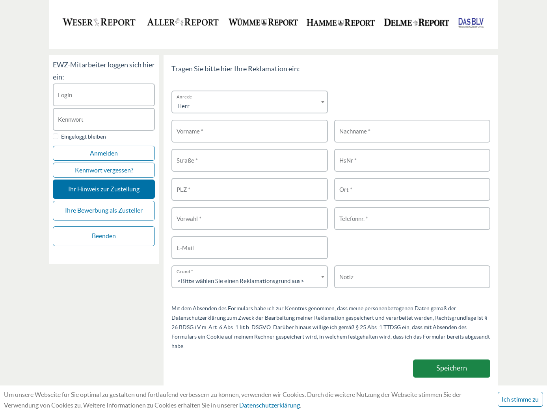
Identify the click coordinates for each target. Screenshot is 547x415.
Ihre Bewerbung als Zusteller (104, 210)
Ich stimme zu (520, 399)
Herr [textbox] (183, 106)
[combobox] (249, 276)
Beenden (104, 235)
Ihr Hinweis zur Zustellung (104, 189)
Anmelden (104, 153)
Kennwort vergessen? (104, 170)
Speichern (451, 368)
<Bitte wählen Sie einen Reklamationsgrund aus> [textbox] (240, 281)
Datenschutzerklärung (269, 405)
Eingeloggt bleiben (83, 136)
